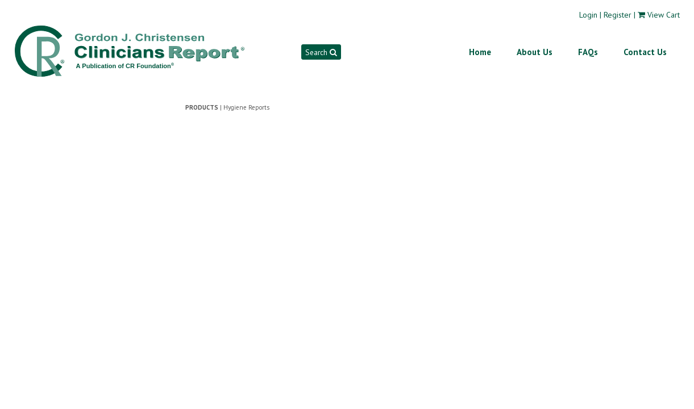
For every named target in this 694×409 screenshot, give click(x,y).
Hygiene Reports (246, 107)
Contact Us (645, 52)
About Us (534, 52)
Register (617, 15)
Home (480, 52)
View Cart (663, 15)
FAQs (588, 52)
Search (320, 52)
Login (588, 15)
